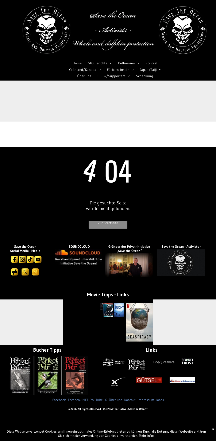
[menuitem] (77, 63)
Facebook (59, 400)
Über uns (115, 400)
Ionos (160, 400)
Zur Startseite (108, 223)
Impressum (146, 400)
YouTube (96, 400)
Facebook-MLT (78, 400)
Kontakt (130, 400)
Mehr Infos (146, 435)
